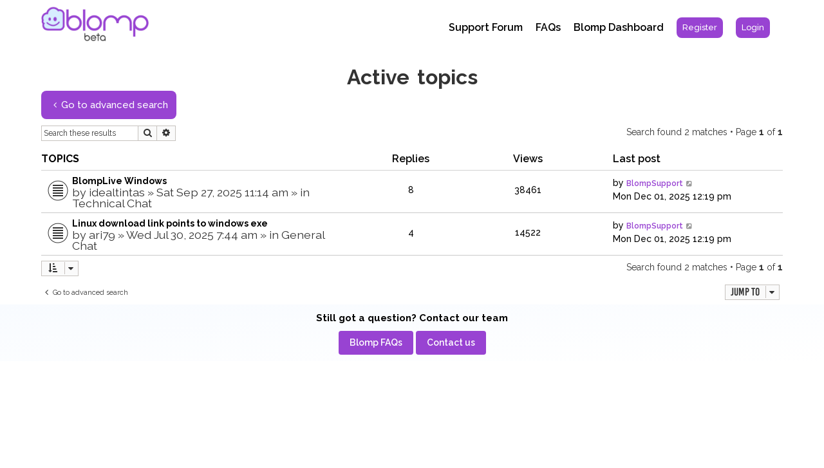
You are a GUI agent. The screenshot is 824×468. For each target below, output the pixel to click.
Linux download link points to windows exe (170, 223)
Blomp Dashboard (619, 27)
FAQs (548, 27)
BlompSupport (654, 183)
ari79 (102, 234)
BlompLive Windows (119, 181)
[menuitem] (700, 27)
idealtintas (117, 192)
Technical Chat (112, 203)
